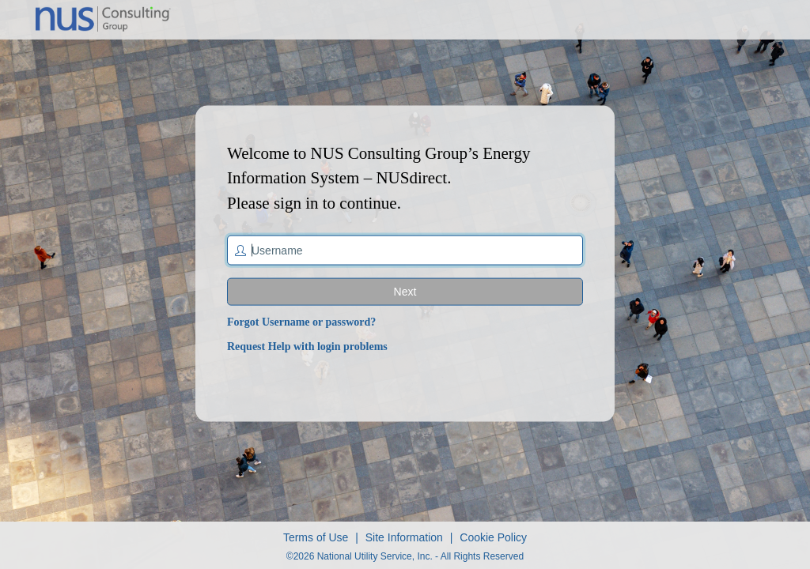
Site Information (404, 537)
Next (405, 291)
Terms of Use (315, 537)
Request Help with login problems (307, 346)
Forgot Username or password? (301, 322)
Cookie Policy (493, 537)
